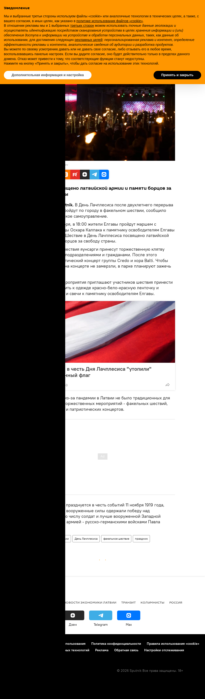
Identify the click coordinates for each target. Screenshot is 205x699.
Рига (37, 602)
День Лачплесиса (86, 538)
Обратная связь (126, 650)
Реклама (101, 650)
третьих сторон (82, 25)
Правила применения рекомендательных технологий (47, 650)
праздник (141, 538)
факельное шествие (116, 538)
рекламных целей (88, 40)
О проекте (13, 643)
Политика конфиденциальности (116, 643)
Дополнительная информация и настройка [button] (48, 75)
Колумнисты (152, 602)
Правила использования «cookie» (173, 643)
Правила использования (66, 643)
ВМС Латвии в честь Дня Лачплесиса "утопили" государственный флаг (93, 372)
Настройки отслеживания (164, 650)
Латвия (37, 538)
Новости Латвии (58, 538)
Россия (175, 602)
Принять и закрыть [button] (177, 75)
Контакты (34, 643)
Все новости (16, 602)
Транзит (128, 602)
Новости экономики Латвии (90, 602)
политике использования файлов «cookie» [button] (109, 21)
